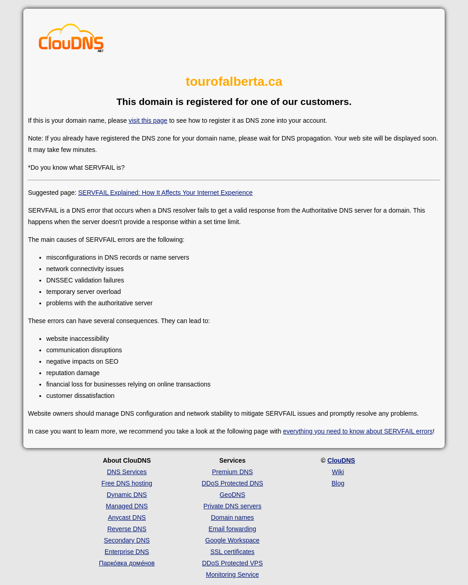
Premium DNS (232, 471)
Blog (337, 483)
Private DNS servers (232, 506)
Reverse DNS (127, 529)
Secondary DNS (126, 540)
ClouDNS (341, 460)
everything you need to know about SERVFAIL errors (358, 431)
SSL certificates (232, 551)
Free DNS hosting (126, 483)
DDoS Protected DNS (232, 483)
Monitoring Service (232, 574)
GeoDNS (232, 494)
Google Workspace (232, 540)
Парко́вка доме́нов (127, 563)
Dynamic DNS (127, 494)
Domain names (232, 517)
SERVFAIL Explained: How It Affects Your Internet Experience (165, 192)
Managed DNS (127, 506)
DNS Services (127, 471)
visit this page (147, 120)
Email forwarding (232, 529)
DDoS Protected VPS (232, 563)
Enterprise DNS (127, 551)
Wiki (338, 471)
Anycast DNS (127, 517)
